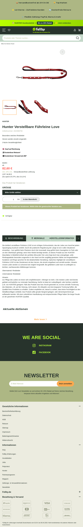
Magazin (5, 479)
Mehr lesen (40, 319)
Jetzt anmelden (65, 384)
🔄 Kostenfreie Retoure (60, 10)
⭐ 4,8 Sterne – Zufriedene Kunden (28, 10)
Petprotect (6, 466)
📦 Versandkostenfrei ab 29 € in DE (32, 3)
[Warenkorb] (79, 30)
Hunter (4, 471)
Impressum (6, 432)
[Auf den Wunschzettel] (62, 52)
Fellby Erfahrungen (9, 454)
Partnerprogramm (8, 475)
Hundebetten (6, 458)
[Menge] (9, 199)
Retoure (5, 424)
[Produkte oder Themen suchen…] (38, 38)
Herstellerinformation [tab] (62, 238)
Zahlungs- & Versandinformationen (14, 483)
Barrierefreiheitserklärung (11, 411)
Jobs (4, 462)
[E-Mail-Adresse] (34, 383)
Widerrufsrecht (7, 440)
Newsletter (6, 487)
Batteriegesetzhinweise (10, 436)
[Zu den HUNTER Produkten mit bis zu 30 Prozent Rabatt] (41, 23)
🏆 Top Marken (60, 3)
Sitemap (5, 428)
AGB (4, 419)
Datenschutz (6, 415)
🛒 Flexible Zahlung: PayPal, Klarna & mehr (41, 17)
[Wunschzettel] (9, 30)
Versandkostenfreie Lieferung (24, 172)
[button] (75, 30)
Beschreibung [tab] (14, 238)
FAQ (4, 450)
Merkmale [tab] (38, 238)
